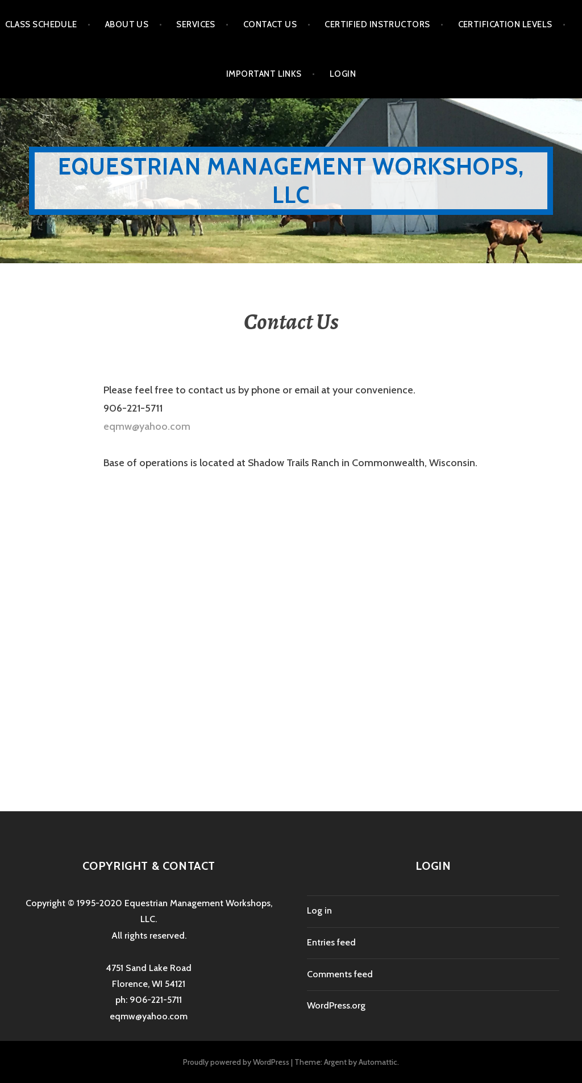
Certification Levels (505, 24)
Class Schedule (41, 24)
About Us (127, 24)
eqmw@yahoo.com (146, 426)
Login (343, 74)
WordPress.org (336, 1005)
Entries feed (331, 942)
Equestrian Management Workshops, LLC (291, 180)
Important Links (264, 74)
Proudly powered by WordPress (236, 1062)
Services (195, 24)
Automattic (378, 1062)
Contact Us (270, 24)
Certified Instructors (377, 24)
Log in (319, 910)
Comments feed (340, 974)
